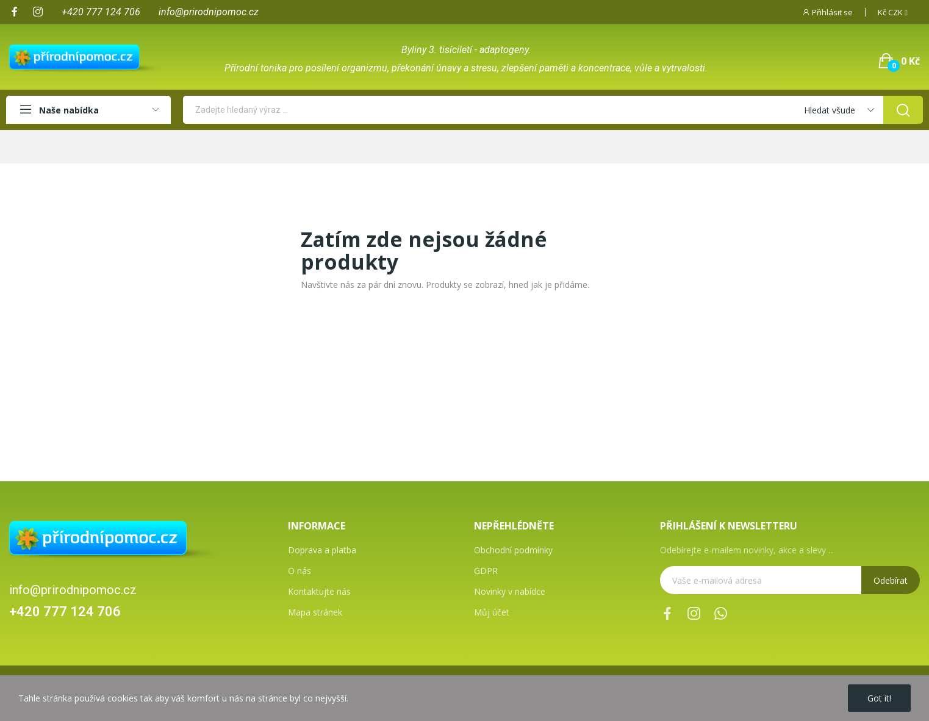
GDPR (486, 570)
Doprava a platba (322, 550)
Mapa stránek (315, 612)
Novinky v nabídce (509, 591)
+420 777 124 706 (65, 611)
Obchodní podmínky (513, 550)
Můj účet (491, 612)
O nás (299, 570)
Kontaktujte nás (319, 591)
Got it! (879, 698)
